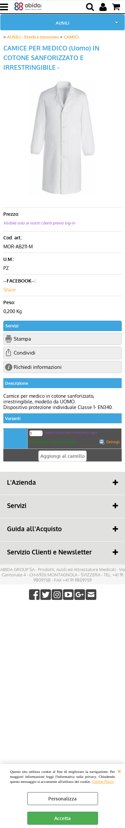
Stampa (22, 338)
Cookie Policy (103, 781)
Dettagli (113, 442)
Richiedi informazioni (38, 367)
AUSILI (62, 23)
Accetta (62, 818)
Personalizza (62, 798)
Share (9, 289)
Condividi (24, 352)
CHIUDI (119, 770)
